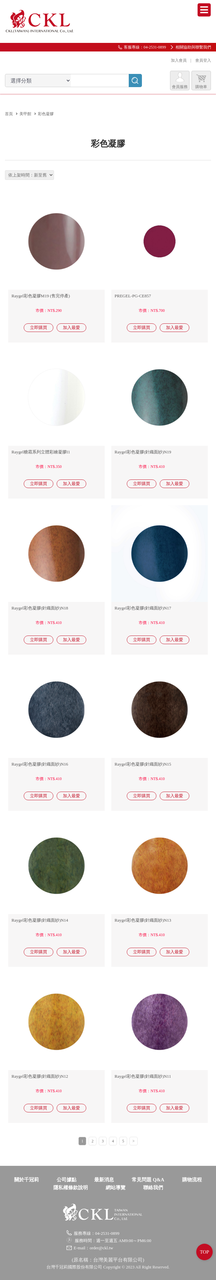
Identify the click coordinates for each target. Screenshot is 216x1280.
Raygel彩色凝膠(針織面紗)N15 (143, 764)
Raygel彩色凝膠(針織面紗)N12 (40, 1076)
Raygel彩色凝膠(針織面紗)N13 (143, 920)
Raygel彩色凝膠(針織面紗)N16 (40, 764)
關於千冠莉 (26, 1179)
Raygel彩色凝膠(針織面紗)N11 (143, 1076)
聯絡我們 (153, 1187)
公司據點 (66, 1179)
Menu (204, 9)
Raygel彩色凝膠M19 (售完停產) (41, 295)
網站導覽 (115, 1187)
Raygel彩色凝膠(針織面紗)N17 (143, 608)
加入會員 (179, 60)
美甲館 (25, 114)
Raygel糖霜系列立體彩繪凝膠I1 (41, 451)
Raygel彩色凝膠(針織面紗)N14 (40, 920)
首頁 (9, 114)
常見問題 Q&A (148, 1179)
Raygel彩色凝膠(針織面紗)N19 (143, 451)
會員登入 (203, 60)
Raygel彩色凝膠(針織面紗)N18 (40, 608)
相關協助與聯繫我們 (193, 47)
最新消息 (104, 1179)
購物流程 (192, 1179)
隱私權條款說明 (70, 1187)
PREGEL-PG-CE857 (133, 295)
